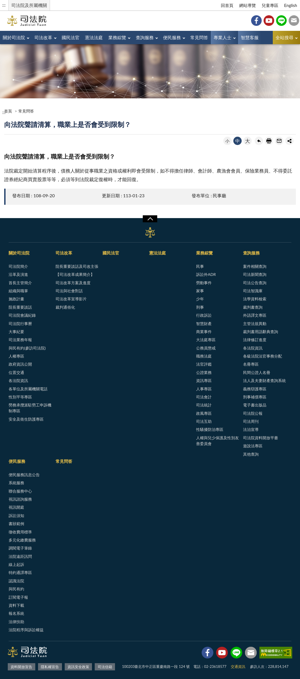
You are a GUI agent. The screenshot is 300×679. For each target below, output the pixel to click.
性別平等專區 (20, 397)
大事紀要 (16, 331)
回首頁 (227, 5)
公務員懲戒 (206, 348)
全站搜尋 (284, 37)
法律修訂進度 (254, 339)
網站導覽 (247, 5)
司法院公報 (252, 413)
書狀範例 (16, 523)
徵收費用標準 (20, 532)
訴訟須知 (16, 515)
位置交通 (16, 372)
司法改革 (43, 37)
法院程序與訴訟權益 (26, 629)
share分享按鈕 (289, 141)
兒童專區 (270, 5)
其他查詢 (251, 454)
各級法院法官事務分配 (262, 356)
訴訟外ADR (206, 274)
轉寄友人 (279, 141)
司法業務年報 (20, 339)
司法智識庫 (252, 290)
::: (4, 5)
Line (281, 20)
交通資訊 (238, 666)
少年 (200, 298)
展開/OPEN (150, 219)
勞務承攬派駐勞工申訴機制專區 (30, 408)
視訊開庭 (16, 507)
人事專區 (204, 388)
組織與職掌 (18, 290)
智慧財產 (204, 323)
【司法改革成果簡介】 (75, 274)
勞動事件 (204, 282)
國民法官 (70, 37)
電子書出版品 (254, 405)
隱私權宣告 (50, 667)
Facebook (256, 20)
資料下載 (16, 605)
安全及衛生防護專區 (26, 419)
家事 (200, 290)
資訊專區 (204, 380)
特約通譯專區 (20, 572)
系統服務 (16, 482)
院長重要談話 (20, 307)
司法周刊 (251, 421)
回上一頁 (259, 141)
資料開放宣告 (21, 667)
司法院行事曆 (20, 323)
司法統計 (204, 405)
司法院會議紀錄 (22, 315)
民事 (200, 266)
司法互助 (204, 421)
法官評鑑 (204, 364)
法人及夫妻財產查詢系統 (264, 380)
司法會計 (204, 397)
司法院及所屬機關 (29, 5)
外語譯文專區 (254, 315)
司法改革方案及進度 (73, 282)
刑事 (200, 307)
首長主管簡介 (20, 282)
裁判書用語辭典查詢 (260, 331)
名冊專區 (251, 364)
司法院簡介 (18, 266)
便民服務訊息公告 (24, 474)
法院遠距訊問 (20, 556)
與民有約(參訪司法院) (27, 348)
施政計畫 (16, 298)
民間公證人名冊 (256, 372)
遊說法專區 (252, 445)
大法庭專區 (206, 339)
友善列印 (269, 141)
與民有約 (16, 588)
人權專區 (16, 356)
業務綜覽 (117, 37)
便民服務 (172, 37)
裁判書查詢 (252, 307)
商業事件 (204, 331)
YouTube (269, 20)
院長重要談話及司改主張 (77, 266)
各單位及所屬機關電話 (28, 388)
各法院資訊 (18, 380)
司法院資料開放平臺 (260, 437)
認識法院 (16, 580)
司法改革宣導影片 (71, 298)
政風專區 (204, 413)
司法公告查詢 (254, 282)
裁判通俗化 (65, 307)
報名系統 (16, 613)
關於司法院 (14, 37)
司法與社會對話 (69, 290)
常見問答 (199, 37)
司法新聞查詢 (254, 274)
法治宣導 (251, 429)
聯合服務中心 (20, 491)
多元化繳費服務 (22, 540)
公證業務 (204, 372)
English (290, 5)
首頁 (8, 111)
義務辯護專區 (254, 388)
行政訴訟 (204, 315)
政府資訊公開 (20, 364)
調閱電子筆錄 (20, 548)
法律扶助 (16, 621)
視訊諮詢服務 (20, 499)
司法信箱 (294, 20)
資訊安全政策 (78, 667)
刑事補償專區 (254, 397)
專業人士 (222, 37)
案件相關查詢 (254, 266)
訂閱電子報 (18, 597)
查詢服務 (145, 37)
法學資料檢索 (254, 298)
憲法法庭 (94, 37)
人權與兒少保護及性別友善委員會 (217, 440)
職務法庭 (204, 356)
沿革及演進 (18, 274)
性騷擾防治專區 (209, 429)
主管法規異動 (254, 323)
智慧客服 (250, 37)
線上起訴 (16, 564)
